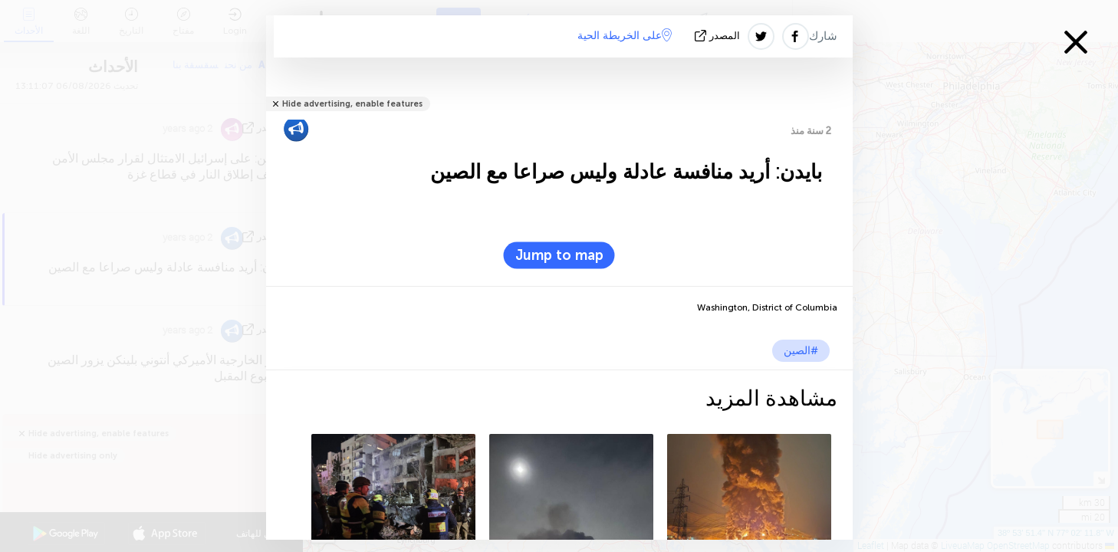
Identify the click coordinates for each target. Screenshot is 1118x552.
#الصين (801, 350)
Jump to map (559, 255)
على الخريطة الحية (624, 35)
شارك (823, 36)
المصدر (719, 35)
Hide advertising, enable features (352, 104)
